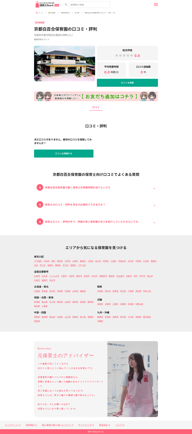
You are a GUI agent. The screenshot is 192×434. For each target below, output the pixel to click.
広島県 (60, 316)
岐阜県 (83, 301)
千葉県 (131, 291)
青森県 (45, 291)
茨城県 (100, 291)
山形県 (75, 291)
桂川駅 (77, 13)
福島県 (83, 291)
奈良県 (131, 303)
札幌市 (37, 276)
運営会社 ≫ (105, 424)
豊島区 (154, 261)
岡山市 (150, 276)
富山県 (45, 301)
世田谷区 (122, 261)
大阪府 (115, 303)
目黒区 (106, 261)
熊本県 (123, 316)
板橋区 (50, 265)
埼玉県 (123, 291)
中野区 (138, 261)
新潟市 (87, 276)
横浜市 (79, 276)
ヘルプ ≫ (120, 424)
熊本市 (52, 280)
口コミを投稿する (63, 153)
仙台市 (45, 276)
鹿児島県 (147, 316)
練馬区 (58, 265)
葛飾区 (73, 265)
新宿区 (60, 261)
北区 (36, 265)
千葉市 (64, 276)
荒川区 (43, 265)
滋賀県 (100, 303)
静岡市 (112, 276)
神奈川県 (147, 291)
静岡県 (90, 301)
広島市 (37, 280)
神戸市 (142, 276)
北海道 (37, 291)
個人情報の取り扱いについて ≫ (58, 424)
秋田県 (67, 291)
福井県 (60, 301)
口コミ (96, 107)
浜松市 (94, 276)
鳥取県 (37, 316)
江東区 (90, 261)
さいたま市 (54, 276)
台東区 (75, 261)
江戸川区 (82, 265)
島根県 (45, 316)
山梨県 (67, 301)
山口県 (67, 316)
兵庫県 (123, 303)
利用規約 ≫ (31, 424)
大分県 (131, 316)
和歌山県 (139, 303)
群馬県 (115, 291)
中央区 (47, 261)
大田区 (113, 261)
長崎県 (115, 316)
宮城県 (60, 291)
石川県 (52, 301)
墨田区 (83, 261)
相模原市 (103, 276)
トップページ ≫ (13, 424)
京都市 (129, 276)
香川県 (83, 316)
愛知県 (37, 306)
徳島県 (75, 316)
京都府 (53, 13)
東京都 (138, 291)
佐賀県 (108, 316)
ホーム (40, 13)
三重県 (45, 306)
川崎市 (71, 276)
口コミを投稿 (127, 82)
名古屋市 (120, 276)
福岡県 (100, 316)
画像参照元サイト (42, 39)
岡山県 (52, 316)
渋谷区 (131, 261)
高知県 (37, 321)
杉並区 (146, 261)
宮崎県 (138, 316)
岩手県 (52, 291)
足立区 (66, 265)
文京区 (67, 261)
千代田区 (38, 261)
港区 (53, 261)
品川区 (98, 261)
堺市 (136, 276)
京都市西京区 (65, 13)
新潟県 (37, 301)
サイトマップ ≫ (86, 424)
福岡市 (45, 280)
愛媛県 (90, 316)
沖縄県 (100, 321)
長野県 (75, 301)
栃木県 (108, 291)
